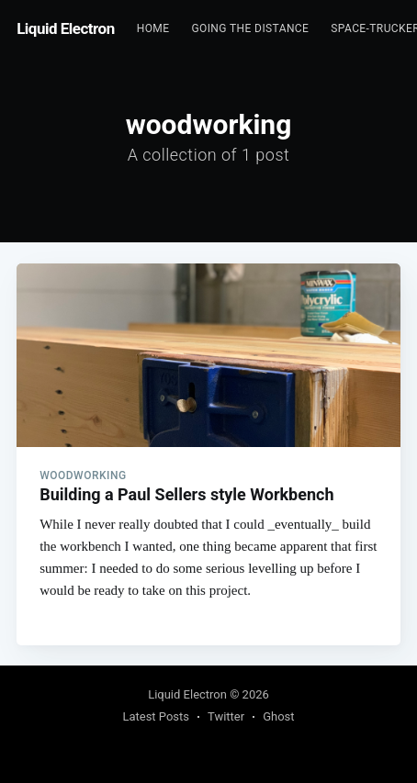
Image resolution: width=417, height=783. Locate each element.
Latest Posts (155, 716)
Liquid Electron (66, 28)
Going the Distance (250, 28)
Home (153, 28)
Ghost (278, 716)
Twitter (226, 716)
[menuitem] (153, 29)
